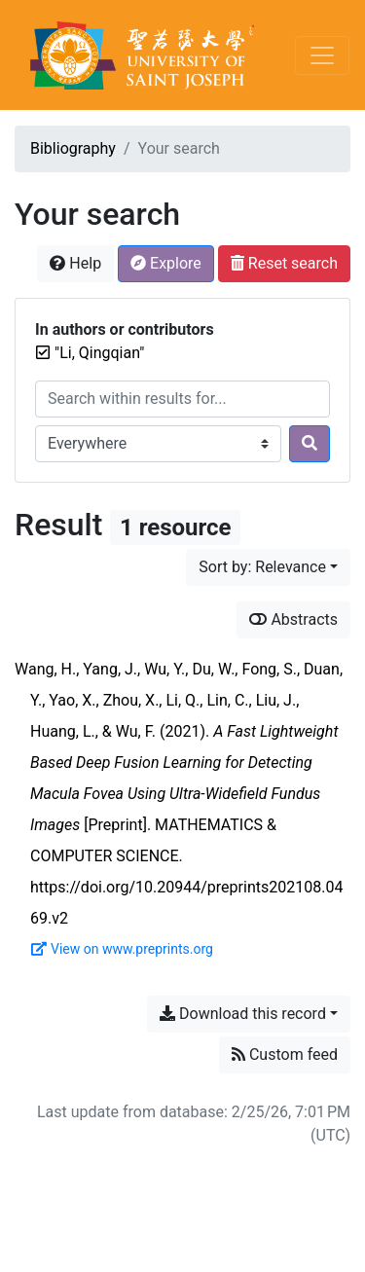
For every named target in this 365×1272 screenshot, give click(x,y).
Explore (165, 263)
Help (75, 263)
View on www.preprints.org (122, 949)
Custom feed (285, 1054)
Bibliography (73, 148)
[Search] (309, 443)
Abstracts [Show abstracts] (293, 619)
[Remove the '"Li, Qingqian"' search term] (99, 353)
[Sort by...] (268, 567)
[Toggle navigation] (322, 55)
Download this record (243, 1013)
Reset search (284, 263)
